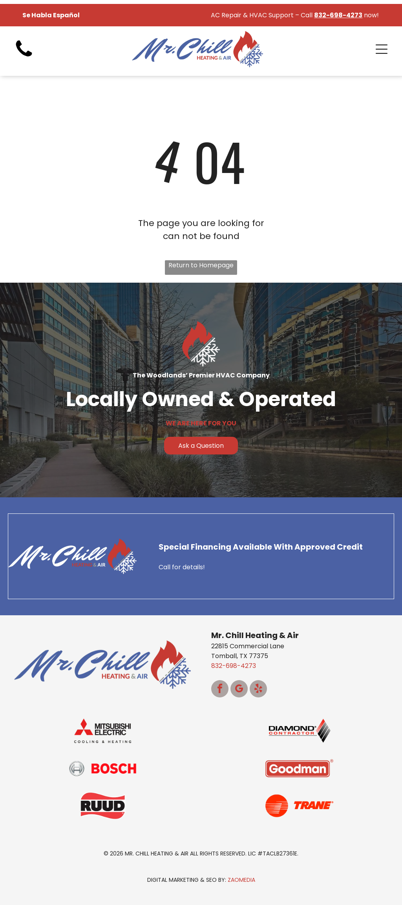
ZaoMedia (241, 880)
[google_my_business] (239, 689)
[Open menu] (381, 49)
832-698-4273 (233, 665)
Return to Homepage (201, 265)
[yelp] (258, 689)
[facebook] (219, 689)
